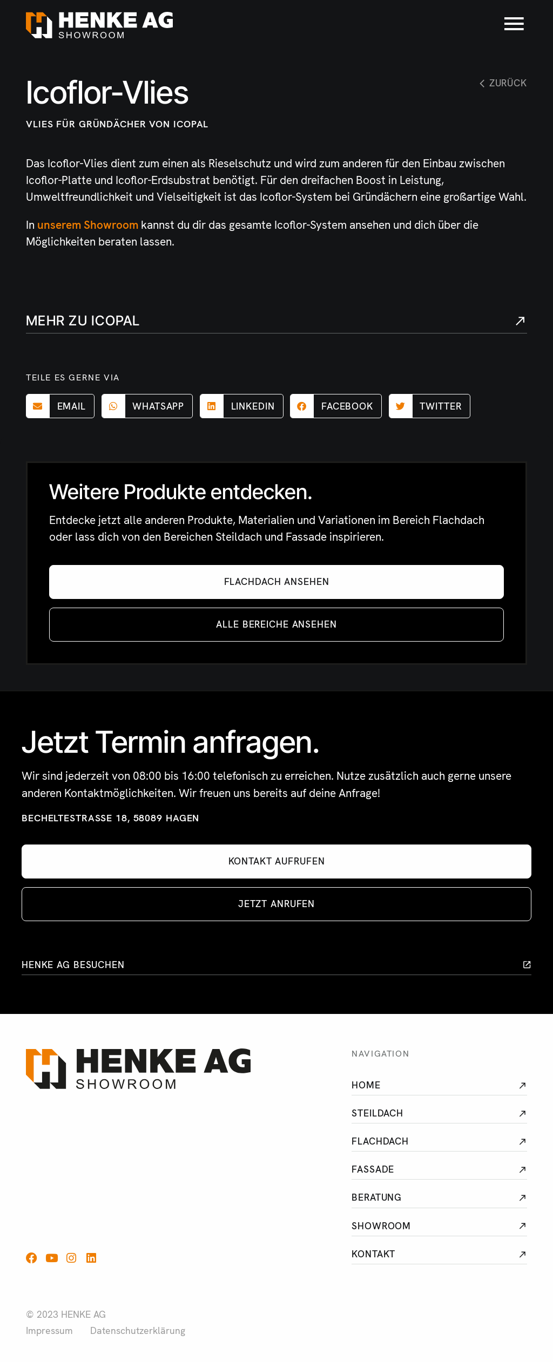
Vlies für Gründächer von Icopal (117, 124)
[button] (60, 406)
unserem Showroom (87, 224)
